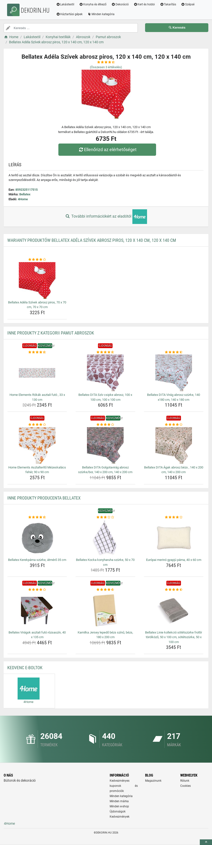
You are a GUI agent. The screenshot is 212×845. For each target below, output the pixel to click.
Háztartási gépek (70, 14)
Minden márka (119, 801)
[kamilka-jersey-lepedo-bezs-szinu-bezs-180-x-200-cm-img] (105, 610)
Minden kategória (101, 14)
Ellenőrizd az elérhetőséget (107, 149)
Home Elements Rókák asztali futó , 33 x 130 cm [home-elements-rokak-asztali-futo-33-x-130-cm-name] (37, 397)
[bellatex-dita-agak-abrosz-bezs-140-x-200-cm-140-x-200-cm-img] (173, 445)
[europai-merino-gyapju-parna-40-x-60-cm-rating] (173, 517)
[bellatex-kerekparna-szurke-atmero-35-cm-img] (37, 538)
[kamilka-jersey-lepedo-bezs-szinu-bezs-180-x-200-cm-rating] (105, 589)
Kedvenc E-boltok (24, 667)
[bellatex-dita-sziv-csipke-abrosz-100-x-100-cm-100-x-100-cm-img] (105, 373)
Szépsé (188, 4)
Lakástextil (66, 4)
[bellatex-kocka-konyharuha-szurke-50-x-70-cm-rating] (105, 517)
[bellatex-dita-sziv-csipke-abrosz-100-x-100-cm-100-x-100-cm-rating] (105, 352)
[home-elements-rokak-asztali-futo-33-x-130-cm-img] (37, 373)
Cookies (185, 786)
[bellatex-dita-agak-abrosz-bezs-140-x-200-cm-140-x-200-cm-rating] (173, 424)
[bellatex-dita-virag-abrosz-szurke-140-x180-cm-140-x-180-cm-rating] (173, 352)
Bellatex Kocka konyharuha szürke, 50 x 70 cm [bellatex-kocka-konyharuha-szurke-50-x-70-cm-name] (105, 562)
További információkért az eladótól (106, 216)
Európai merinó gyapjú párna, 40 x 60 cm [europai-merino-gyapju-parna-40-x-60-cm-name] (173, 560)
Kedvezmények (119, 816)
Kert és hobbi (145, 4)
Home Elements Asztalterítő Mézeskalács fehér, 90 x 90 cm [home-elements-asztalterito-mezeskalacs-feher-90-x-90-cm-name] (37, 470)
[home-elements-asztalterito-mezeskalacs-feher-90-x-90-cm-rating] (37, 424)
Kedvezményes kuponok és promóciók (124, 786)
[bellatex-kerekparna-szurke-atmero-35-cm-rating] (37, 517)
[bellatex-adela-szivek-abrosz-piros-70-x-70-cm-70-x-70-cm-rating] (37, 259)
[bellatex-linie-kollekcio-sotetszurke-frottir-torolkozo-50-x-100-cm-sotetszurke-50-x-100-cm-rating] (173, 589)
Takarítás (168, 4)
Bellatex (25, 194)
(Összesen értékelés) (106, 67)
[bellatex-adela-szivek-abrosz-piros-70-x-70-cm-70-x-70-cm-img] (37, 280)
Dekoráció (120, 4)
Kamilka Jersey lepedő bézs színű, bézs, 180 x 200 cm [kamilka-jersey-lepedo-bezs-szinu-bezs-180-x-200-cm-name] (105, 635)
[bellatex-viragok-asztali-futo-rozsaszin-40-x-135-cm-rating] (37, 589)
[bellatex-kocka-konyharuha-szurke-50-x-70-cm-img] (105, 538)
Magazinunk (153, 780)
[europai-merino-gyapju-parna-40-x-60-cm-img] (173, 538)
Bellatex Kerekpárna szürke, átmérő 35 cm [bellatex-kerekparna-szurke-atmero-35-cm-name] (37, 560)
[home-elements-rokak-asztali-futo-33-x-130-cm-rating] (37, 352)
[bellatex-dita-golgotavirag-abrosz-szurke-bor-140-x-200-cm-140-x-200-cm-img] (105, 445)
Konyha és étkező (93, 4)
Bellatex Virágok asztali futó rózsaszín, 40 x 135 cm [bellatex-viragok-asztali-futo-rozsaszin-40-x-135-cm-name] (37, 635)
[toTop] (206, 842)
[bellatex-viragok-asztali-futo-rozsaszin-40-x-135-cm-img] (37, 610)
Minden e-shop (119, 806)
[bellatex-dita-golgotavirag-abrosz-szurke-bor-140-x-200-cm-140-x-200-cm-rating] (105, 424)
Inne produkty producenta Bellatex (44, 497)
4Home (23, 199)
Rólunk (184, 780)
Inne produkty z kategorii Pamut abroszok (50, 332)
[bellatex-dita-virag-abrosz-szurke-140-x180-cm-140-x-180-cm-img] (173, 373)
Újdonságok (118, 811)
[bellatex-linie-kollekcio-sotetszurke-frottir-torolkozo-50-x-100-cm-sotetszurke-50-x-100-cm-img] (173, 610)
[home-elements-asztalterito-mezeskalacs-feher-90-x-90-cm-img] (37, 445)
